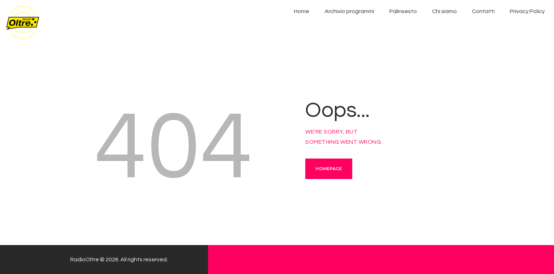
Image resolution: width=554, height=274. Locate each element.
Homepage (329, 168)
